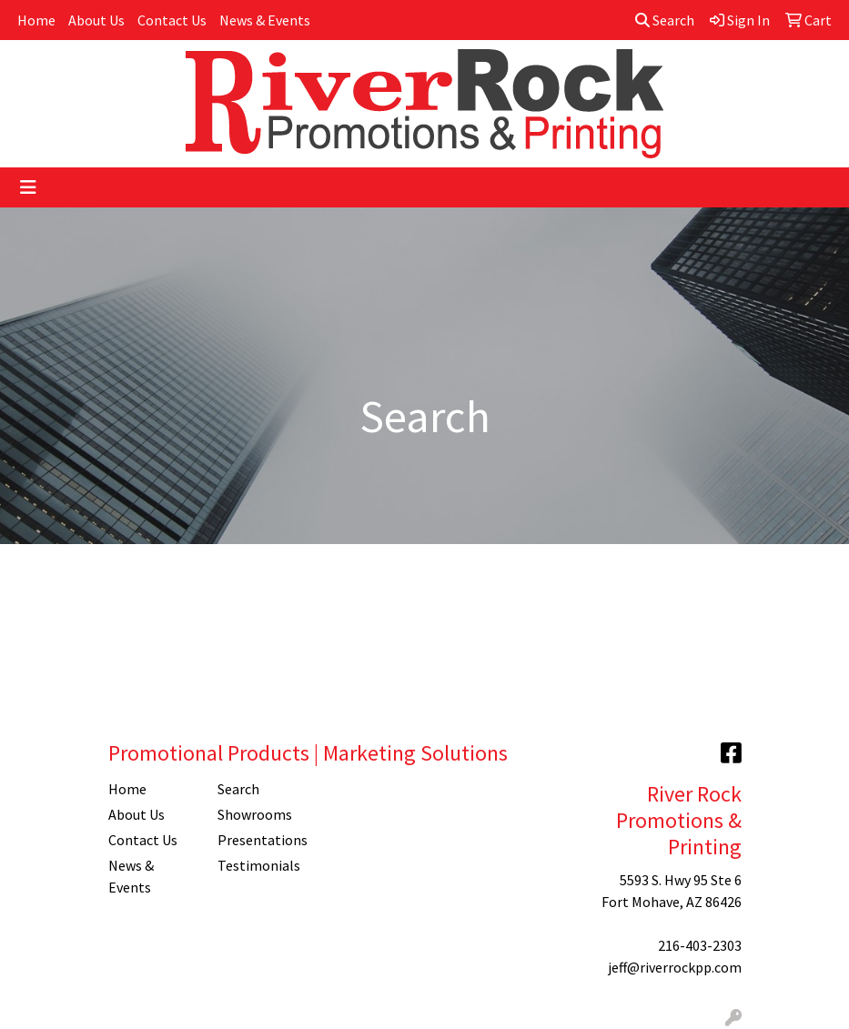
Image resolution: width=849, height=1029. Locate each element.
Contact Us (172, 20)
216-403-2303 (700, 945)
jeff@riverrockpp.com (675, 967)
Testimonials (258, 865)
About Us (96, 20)
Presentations (261, 840)
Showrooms (254, 814)
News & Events (264, 20)
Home (36, 20)
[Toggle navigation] (28, 187)
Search (664, 20)
